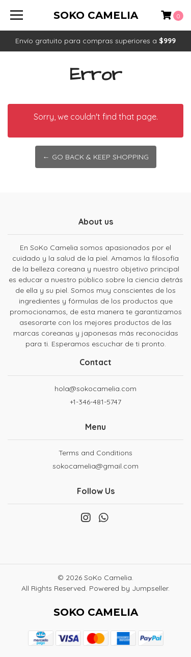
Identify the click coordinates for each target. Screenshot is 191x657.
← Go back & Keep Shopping (96, 156)
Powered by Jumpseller (128, 588)
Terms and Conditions (95, 452)
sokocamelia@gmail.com (95, 466)
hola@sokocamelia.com (95, 388)
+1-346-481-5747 (95, 401)
